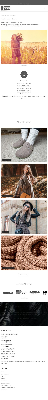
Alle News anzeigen (24, 275)
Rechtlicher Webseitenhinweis (8, 387)
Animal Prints (5, 232)
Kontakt (3, 378)
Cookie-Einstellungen (6, 385)
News (2, 371)
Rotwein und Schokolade (8, 268)
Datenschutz (4, 390)
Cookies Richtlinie (5, 383)
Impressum (3, 381)
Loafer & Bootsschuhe (7, 196)
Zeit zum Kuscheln (6, 160)
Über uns (3, 376)
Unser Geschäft (4, 374)
